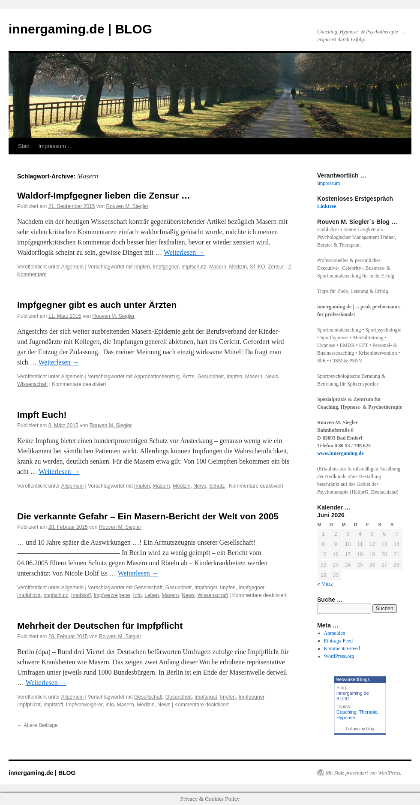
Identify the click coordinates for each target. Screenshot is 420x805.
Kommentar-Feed (342, 648)
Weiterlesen (184, 252)
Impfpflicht (29, 595)
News (271, 377)
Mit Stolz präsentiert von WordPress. (363, 773)
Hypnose (345, 717)
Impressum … (55, 146)
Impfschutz (193, 267)
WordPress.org (339, 656)
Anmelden (334, 633)
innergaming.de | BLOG (80, 29)
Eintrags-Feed (338, 641)
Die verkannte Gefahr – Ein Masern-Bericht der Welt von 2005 (148, 516)
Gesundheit (211, 377)
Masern (217, 267)
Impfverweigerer (112, 595)
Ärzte (189, 377)
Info (137, 595)
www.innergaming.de (340, 453)
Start (24, 146)
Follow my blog (360, 729)
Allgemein (72, 267)
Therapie (368, 712)
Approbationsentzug (157, 377)
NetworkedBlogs (353, 679)
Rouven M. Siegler (127, 206)
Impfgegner (165, 267)
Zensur (276, 267)
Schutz (217, 486)
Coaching (346, 712)
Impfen (142, 267)
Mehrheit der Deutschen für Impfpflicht (100, 625)
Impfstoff (81, 595)
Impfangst (206, 588)
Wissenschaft (32, 384)
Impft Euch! (42, 414)
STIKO (257, 267)
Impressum (328, 183)
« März (325, 584)
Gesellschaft (148, 588)
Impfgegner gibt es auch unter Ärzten (97, 305)
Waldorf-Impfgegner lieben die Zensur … (103, 195)
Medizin (238, 267)
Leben (151, 595)
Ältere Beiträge (37, 725)
